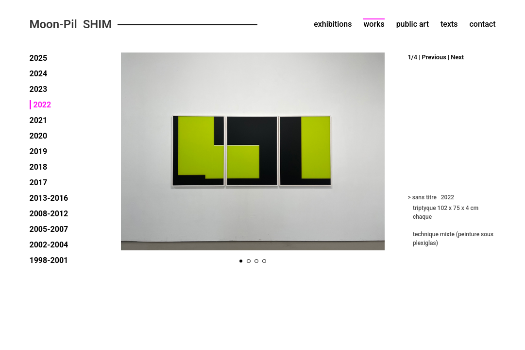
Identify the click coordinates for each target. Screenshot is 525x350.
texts (449, 24)
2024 (39, 73)
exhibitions (333, 24)
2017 (39, 182)
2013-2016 (49, 198)
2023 (39, 89)
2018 (39, 167)
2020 (39, 135)
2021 (39, 120)
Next (457, 57)
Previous (434, 57)
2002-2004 (49, 244)
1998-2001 (49, 260)
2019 (39, 151)
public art (412, 24)
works (373, 24)
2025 (39, 58)
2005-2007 (49, 229)
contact (483, 24)
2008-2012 (49, 213)
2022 (42, 104)
